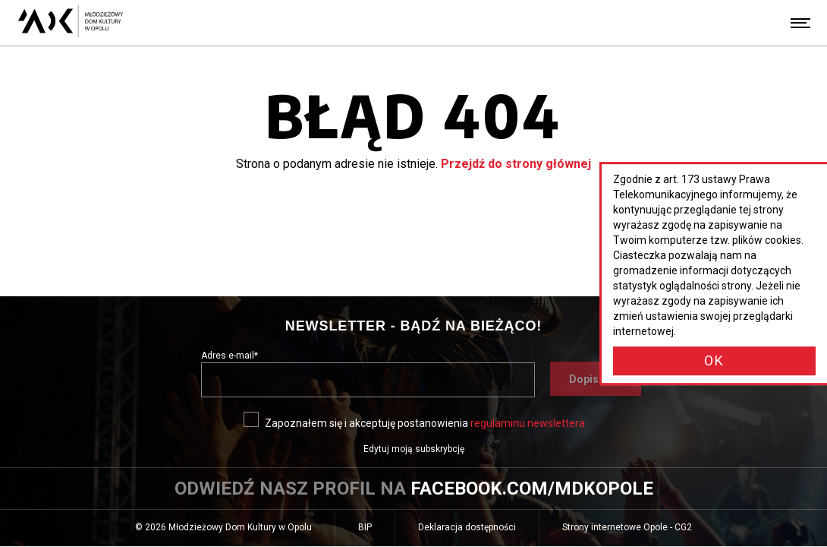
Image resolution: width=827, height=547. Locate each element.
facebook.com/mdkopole (531, 488)
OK (714, 360)
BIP (376, 532)
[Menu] (800, 22)
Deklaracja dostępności (467, 527)
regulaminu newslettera (527, 423)
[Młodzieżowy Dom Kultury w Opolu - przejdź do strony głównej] (70, 22)
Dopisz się (605, 384)
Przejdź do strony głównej (516, 164)
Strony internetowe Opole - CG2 (638, 532)
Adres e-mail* (229, 355)
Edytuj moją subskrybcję (413, 449)
